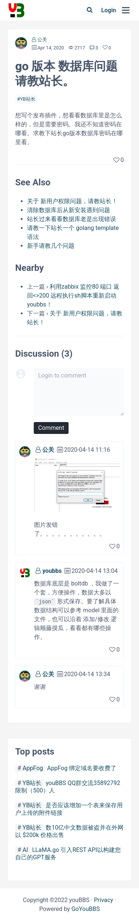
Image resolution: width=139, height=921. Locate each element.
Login (108, 10)
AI (25, 849)
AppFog (33, 768)
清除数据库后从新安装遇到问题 (68, 210)
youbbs (52, 570)
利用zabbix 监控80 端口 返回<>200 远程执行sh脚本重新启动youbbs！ (73, 295)
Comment (51, 427)
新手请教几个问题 (51, 245)
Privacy (103, 900)
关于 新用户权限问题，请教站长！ (72, 201)
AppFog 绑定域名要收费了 (81, 768)
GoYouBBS (86, 908)
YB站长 (28, 99)
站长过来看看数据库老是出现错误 (71, 219)
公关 (42, 39)
